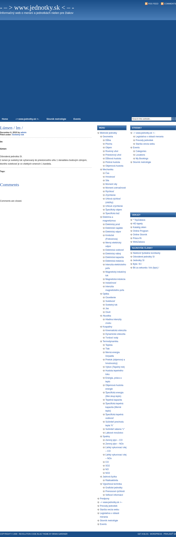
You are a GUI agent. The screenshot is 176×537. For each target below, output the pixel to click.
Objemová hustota (114, 166)
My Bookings (142, 158)
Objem (108, 147)
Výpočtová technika (112, 484)
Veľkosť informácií (114, 495)
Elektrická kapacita (114, 257)
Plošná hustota (112, 162)
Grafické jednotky (113, 487)
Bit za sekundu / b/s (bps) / (146, 267)
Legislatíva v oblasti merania (149, 136)
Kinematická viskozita (115, 330)
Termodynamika (110, 341)
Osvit (107, 312)
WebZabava (139, 242)
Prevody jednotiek (108, 506)
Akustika (107, 315)
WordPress (156, 534)
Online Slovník (140, 234)
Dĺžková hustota (113, 158)
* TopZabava (139, 220)
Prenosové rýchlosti (115, 491)
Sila (107, 180)
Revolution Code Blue (30, 534)
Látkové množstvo (114, 433)
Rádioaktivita (111, 480)
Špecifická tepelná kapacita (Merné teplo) (114, 407)
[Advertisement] (161, 61)
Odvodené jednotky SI (144, 256)
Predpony (104, 498)
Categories (141, 151)
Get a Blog (143, 534)
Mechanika (108, 169)
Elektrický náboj (113, 253)
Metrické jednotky (108, 133)
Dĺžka (108, 140)
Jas (107, 308)
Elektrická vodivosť (114, 250)
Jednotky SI (138, 260)
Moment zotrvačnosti (115, 187)
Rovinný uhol (111, 151)
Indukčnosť (110, 283)
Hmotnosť (110, 177)
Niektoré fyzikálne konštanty (146, 253)
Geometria (108, 136)
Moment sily (111, 184)
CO (107, 462)
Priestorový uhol (113, 155)
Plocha (108, 144)
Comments (170, 4)
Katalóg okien (139, 227)
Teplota (109, 345)
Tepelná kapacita (113, 400)
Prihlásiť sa (170, 534)
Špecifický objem (113, 209)
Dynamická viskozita (115, 334)
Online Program (140, 231)
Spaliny (106, 436)
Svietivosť (110, 301)
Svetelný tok (18, 134)
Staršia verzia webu (109, 509)
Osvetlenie (110, 297)
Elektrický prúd (112, 224)
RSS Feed (153, 4)
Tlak (107, 348)
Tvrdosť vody (111, 337)
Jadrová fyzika (110, 476)
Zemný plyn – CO (113, 440)
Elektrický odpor (113, 231)
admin (23, 132)
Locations (140, 155)
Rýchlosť (109, 191)
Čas (107, 173)
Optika (106, 294)
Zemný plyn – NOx (114, 443)
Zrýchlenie (110, 195)
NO (107, 469)
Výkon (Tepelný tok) (115, 367)
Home (5, 119)
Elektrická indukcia (114, 261)
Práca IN (137, 238)
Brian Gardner (59, 534)
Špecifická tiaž (112, 213)
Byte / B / (137, 264)
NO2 (107, 473)
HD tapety (138, 223)
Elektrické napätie (114, 228)
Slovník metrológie (56, 119)
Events (77, 119)
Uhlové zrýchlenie (114, 206)
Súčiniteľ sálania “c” (115, 429)
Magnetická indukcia (115, 279)
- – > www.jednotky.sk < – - (37, 7)
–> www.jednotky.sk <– (27, 119)
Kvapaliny (107, 326)
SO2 (107, 465)
